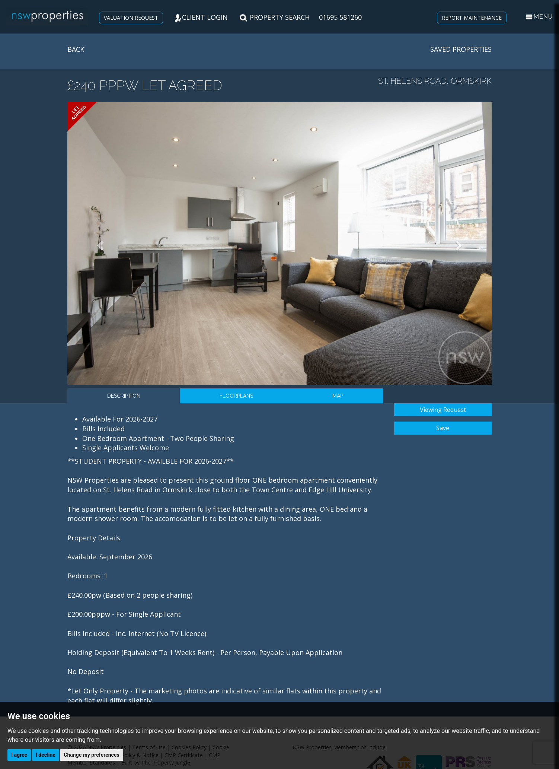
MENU (539, 16)
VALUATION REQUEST (131, 17)
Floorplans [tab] (236, 396)
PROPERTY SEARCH (274, 17)
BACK (75, 49)
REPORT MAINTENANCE (472, 17)
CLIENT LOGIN (201, 17)
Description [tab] (123, 396)
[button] (99, 243)
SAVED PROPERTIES (461, 49)
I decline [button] (45, 755)
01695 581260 (340, 17)
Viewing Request (443, 410)
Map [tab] (337, 396)
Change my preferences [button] (91, 755)
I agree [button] (19, 755)
